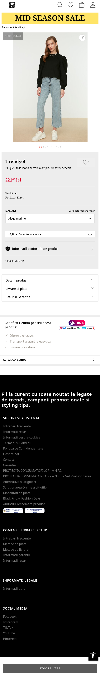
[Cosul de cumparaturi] (82, 5)
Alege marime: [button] (50, 218)
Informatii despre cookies (21, 437)
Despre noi (11, 454)
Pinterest (10, 639)
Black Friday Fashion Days (21, 498)
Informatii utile (14, 588)
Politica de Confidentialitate (23, 448)
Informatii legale (20, 580)
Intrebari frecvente (17, 426)
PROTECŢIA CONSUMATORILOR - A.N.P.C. (32, 470)
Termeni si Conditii (17, 443)
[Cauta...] (59, 5)
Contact (8, 459)
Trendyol (15, 161)
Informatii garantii (16, 555)
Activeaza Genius (50, 359)
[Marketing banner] (50, 16)
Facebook (10, 616)
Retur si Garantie (18, 297)
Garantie (9, 465)
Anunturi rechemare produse (24, 504)
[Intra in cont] (93, 5)
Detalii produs (16, 280)
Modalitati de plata (17, 493)
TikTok (8, 627)
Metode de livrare (16, 549)
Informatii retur (14, 432)
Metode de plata (14, 544)
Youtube (9, 633)
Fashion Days (14, 197)
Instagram (10, 622)
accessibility (93, 655)
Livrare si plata (16, 289)
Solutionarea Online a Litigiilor (25, 487)
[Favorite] (70, 5)
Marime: (10, 210)
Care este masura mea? (82, 210)
